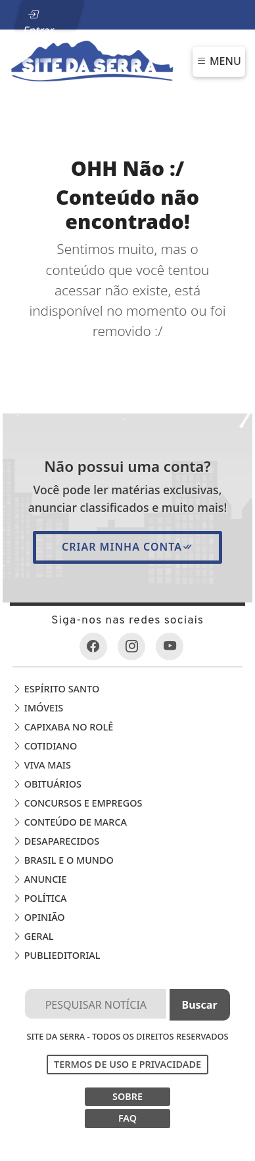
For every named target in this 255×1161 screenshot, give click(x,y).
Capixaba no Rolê (62, 727)
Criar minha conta (127, 547)
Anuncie (39, 879)
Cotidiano (44, 746)
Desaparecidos (55, 841)
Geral (32, 936)
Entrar (38, 18)
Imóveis (37, 708)
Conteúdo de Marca (69, 822)
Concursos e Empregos (77, 803)
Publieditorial (56, 955)
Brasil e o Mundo (63, 860)
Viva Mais (41, 765)
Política (39, 898)
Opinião (38, 917)
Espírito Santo (55, 689)
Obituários (46, 784)
